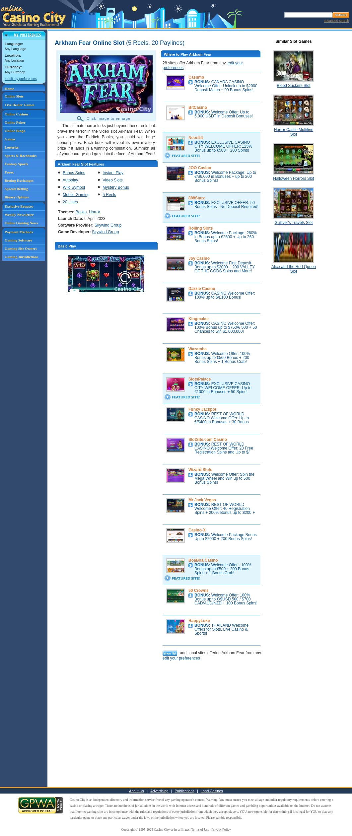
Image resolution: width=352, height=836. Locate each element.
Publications (184, 791)
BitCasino (197, 107)
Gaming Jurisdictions (21, 257)
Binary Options (17, 197)
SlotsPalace (199, 379)
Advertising (159, 791)
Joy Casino (199, 258)
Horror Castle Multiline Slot (294, 132)
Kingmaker (198, 318)
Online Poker (15, 122)
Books (81, 212)
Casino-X (197, 530)
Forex (9, 172)
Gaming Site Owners (21, 248)
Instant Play (113, 173)
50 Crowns (198, 590)
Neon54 (195, 137)
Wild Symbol (74, 187)
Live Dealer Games (20, 105)
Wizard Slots (200, 469)
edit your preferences (181, 658)
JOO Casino (199, 168)
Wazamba (197, 349)
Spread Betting (16, 189)
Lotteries (12, 147)
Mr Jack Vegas (202, 500)
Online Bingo (15, 131)
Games (10, 139)
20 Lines (70, 202)
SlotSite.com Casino (207, 439)
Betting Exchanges (19, 180)
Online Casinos (16, 114)
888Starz (196, 198)
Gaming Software (18, 240)
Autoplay (70, 180)
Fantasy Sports (16, 164)
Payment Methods (19, 232)
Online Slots (14, 96)
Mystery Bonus (116, 187)
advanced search (336, 21)
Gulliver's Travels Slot (294, 222)
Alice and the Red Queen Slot (293, 269)
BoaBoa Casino (203, 560)
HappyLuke (199, 620)
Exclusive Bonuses (19, 206)
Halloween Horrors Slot (293, 178)
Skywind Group (108, 225)
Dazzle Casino (201, 288)
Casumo (196, 77)
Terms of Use (200, 829)
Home (9, 89)
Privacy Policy (221, 829)
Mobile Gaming (76, 194)
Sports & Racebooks (20, 156)
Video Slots (113, 180)
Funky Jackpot (202, 409)
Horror (94, 212)
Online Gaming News (21, 223)
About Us (136, 791)
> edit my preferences (20, 79)
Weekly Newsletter (19, 215)
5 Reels (109, 194)
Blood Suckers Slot (293, 85)
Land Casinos (212, 791)
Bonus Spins (74, 173)
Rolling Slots (200, 228)
